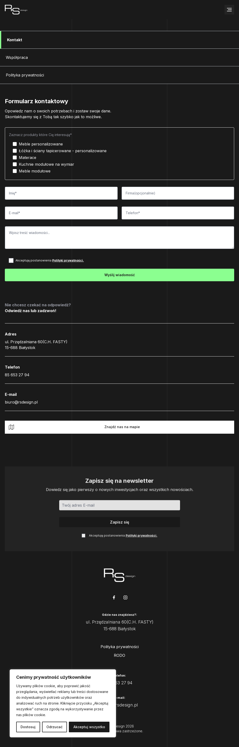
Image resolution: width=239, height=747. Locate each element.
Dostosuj (28, 727)
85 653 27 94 (17, 374)
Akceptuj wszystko (89, 727)
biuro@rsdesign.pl (21, 402)
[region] (63, 703)
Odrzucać (54, 727)
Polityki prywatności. (68, 260)
